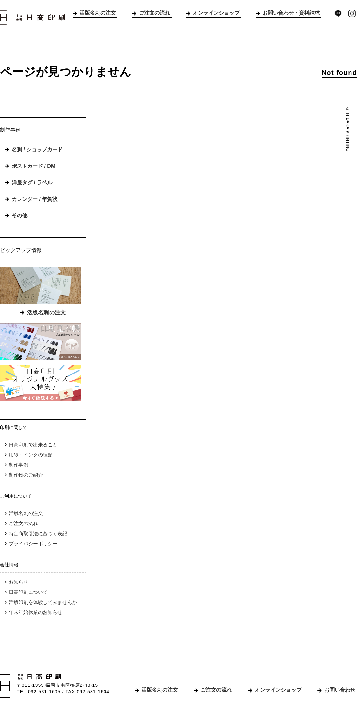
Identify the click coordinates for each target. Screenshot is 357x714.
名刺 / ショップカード (37, 149)
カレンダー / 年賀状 (34, 199)
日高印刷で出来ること (33, 444)
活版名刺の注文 (98, 13)
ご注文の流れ (154, 13)
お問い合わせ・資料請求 (291, 13)
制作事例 (18, 464)
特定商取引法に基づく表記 (38, 533)
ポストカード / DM (33, 166)
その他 (19, 215)
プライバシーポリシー (33, 543)
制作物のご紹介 (26, 475)
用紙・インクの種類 (31, 454)
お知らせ (18, 582)
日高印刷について (28, 592)
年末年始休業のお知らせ (35, 612)
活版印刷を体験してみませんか (43, 602)
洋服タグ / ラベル (32, 182)
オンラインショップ (216, 13)
